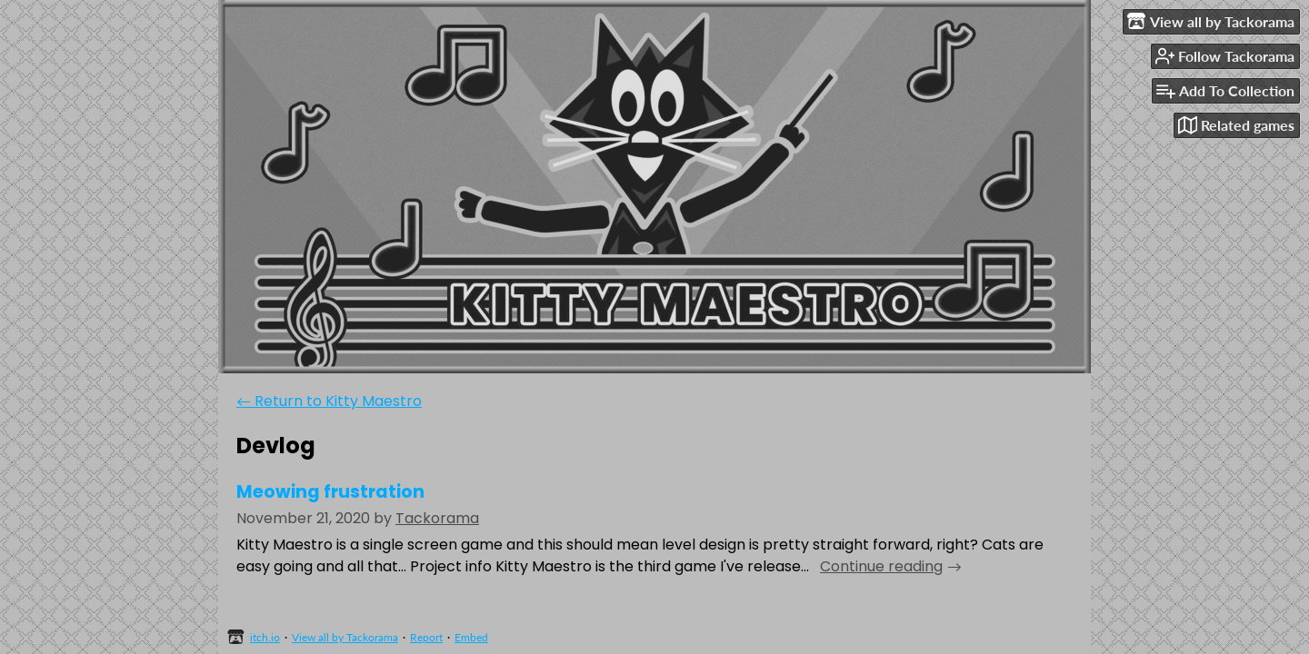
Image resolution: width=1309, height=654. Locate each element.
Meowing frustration (330, 492)
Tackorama (437, 518)
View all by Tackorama (345, 637)
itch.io (265, 637)
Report (426, 637)
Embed (471, 637)
